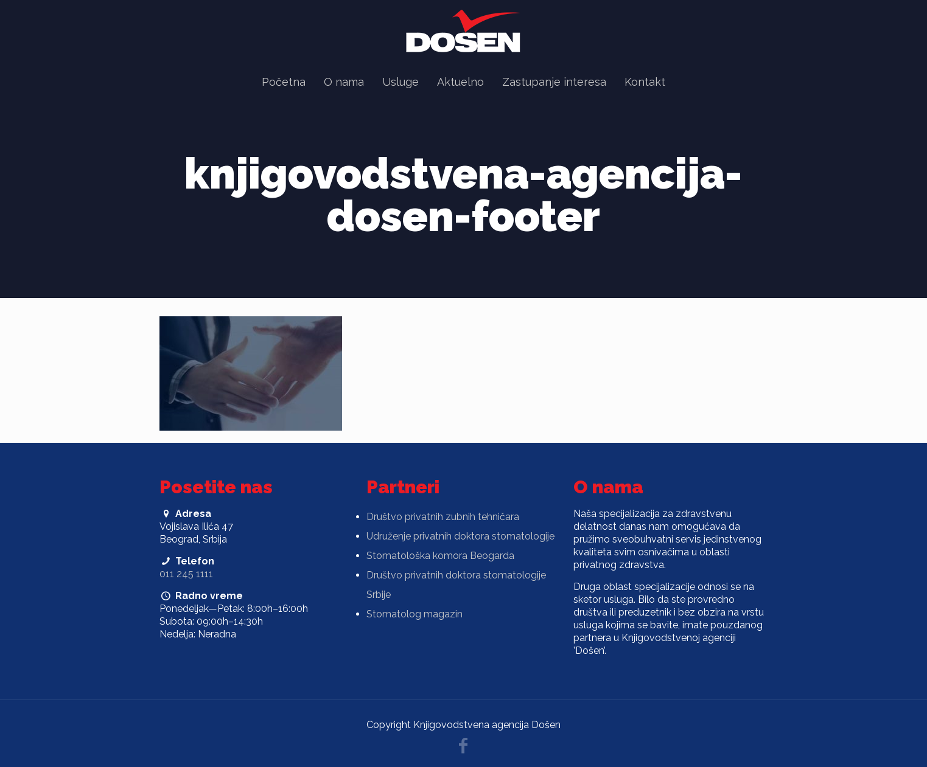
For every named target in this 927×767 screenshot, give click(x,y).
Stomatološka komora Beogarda (440, 555)
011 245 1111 (186, 574)
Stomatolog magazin (414, 614)
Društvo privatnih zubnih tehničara (442, 516)
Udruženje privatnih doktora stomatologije (460, 536)
